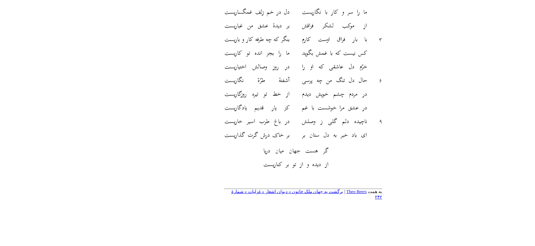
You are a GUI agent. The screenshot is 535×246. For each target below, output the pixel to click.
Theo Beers (320, 191)
